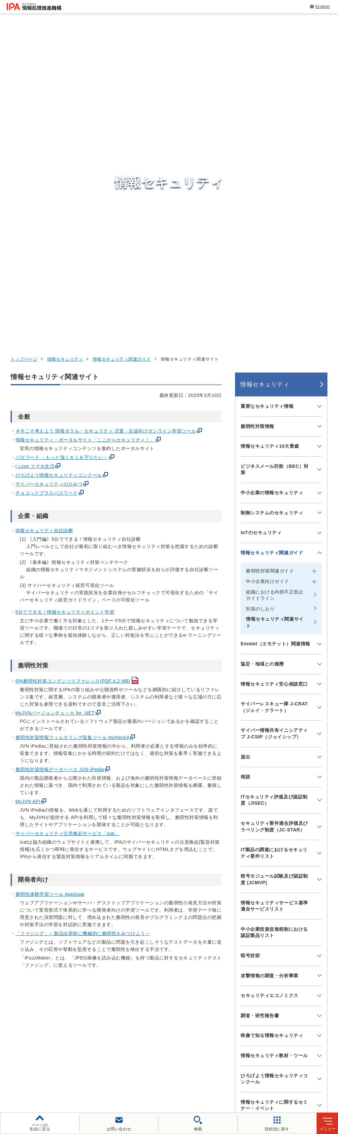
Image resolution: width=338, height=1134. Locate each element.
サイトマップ (175, 1082)
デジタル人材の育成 (269, 994)
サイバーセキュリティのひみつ (49, 187)
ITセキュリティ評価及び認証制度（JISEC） (274, 503)
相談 (245, 480)
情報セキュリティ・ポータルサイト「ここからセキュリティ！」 (85, 143)
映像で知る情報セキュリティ (272, 738)
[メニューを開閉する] (318, 109)
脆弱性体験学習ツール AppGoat (50, 597)
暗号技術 (250, 658)
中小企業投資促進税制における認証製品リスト (274, 635)
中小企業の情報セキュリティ (272, 195)
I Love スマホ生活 (35, 169)
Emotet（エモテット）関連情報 (275, 347)
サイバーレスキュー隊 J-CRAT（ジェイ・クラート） (274, 410)
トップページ (24, 62)
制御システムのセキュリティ (272, 215)
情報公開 (307, 1071)
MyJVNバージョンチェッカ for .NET (55, 416)
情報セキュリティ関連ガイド (122, 62)
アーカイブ (215, 1082)
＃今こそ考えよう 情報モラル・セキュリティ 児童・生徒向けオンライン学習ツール (106, 134)
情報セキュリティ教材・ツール (274, 758)
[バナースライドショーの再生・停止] (187, 927)
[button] (10, 892)
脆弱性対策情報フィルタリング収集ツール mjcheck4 (72, 440)
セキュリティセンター (176, 961)
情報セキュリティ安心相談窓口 (274, 387)
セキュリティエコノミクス (269, 698)
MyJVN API (28, 504)
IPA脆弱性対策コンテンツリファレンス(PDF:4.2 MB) (73, 384)
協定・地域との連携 (262, 367)
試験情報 (254, 978)
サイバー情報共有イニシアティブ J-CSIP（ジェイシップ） (274, 437)
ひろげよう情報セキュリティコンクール (59, 178)
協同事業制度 (132, 1082)
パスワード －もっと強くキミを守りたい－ (62, 160)
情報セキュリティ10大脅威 (270, 149)
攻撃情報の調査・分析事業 (269, 678)
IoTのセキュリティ (261, 235)
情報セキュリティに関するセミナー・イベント (274, 808)
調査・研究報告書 (260, 718)
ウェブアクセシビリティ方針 (182, 1071)
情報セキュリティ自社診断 (44, 233)
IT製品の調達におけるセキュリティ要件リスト (274, 556)
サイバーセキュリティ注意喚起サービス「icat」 (67, 536)
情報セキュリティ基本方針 (256, 1071)
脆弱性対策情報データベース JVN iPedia (60, 472)
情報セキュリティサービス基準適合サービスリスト (274, 609)
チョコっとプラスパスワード (47, 196)
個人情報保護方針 (118, 1071)
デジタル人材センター (176, 1026)
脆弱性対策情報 (257, 129)
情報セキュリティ (65, 62)
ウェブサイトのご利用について (51, 1071)
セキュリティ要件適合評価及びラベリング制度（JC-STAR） (274, 529)
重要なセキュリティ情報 (267, 109)
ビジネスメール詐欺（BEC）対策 (275, 172)
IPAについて (259, 1027)
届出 (245, 460)
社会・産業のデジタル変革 (279, 1011)
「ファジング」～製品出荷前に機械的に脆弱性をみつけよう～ (83, 636)
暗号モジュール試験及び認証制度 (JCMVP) (274, 583)
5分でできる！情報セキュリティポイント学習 (65, 315)
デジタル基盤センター (176, 1013)
